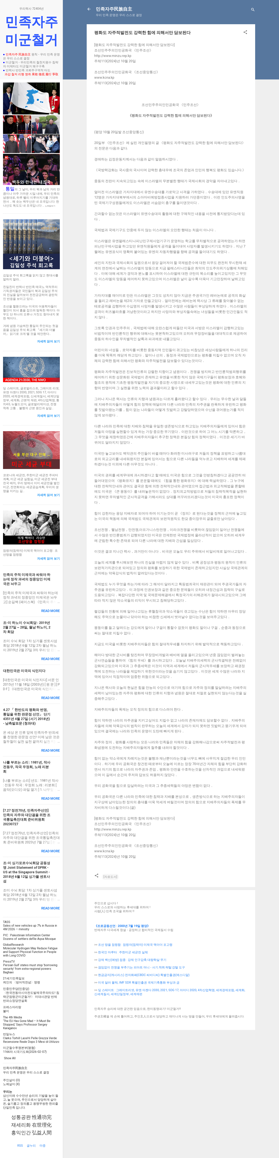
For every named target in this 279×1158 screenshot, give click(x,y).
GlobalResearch (13, 944)
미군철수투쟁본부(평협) (19, 1048)
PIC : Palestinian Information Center (26, 935)
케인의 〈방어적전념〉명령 (21, 982)
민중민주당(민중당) (16, 989)
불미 (6, 1011)
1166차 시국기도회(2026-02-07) (25, 1052)
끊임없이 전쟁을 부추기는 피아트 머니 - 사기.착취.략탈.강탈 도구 (141, 967)
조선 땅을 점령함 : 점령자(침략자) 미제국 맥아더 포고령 (135, 944)
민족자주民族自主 (114, 9)
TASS (6, 922)
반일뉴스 (9, 1034)
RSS (20, 1145)
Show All (10, 1058)
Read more (50, 611)
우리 (6, 1072)
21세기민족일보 (14, 978)
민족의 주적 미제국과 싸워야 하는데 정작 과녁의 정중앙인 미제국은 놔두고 (26, 579)
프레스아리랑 (12, 1007)
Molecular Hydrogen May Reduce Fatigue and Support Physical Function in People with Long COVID (30, 951)
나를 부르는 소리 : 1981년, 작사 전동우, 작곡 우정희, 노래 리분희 (26, 766)
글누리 (31, 1145)
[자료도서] (110, 877)
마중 (43, 1145)
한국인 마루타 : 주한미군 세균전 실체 (123, 952)
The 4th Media (12, 1017)
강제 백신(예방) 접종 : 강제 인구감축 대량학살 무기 (132, 960)
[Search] (253, 10)
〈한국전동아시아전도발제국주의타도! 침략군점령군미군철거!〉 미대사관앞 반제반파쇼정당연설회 (31, 996)
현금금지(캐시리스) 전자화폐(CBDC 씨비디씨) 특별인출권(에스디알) (143, 975)
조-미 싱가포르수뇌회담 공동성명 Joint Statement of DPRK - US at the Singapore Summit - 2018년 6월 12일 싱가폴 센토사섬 (26, 872)
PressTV (9, 961)
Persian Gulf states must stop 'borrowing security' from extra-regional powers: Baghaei (30, 968)
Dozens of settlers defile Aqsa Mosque (29, 939)
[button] (245, 33)
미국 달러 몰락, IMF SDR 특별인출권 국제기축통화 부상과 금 (138, 982)
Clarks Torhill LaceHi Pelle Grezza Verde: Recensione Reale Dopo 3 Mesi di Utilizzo (31, 1040)
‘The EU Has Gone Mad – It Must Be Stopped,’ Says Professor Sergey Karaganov (26, 1024)
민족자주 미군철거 (31, 31)
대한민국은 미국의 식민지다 (24, 671)
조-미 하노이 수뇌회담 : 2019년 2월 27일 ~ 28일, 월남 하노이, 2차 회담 (26, 627)
